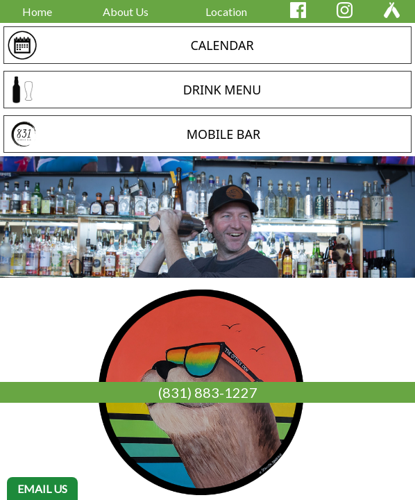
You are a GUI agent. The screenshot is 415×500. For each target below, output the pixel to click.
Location (226, 11)
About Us (126, 11)
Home (37, 11)
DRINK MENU (222, 89)
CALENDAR (221, 45)
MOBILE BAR (223, 134)
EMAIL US (42, 488)
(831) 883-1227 (207, 392)
